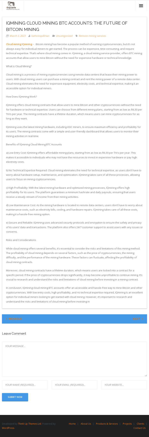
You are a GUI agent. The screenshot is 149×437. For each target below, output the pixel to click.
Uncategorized (64, 36)
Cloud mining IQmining (19, 44)
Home (72, 423)
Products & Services (107, 423)
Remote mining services (92, 36)
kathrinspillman (40, 36)
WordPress (8, 428)
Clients (140, 423)
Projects (127, 423)
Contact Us (139, 428)
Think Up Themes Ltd (29, 423)
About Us (86, 423)
